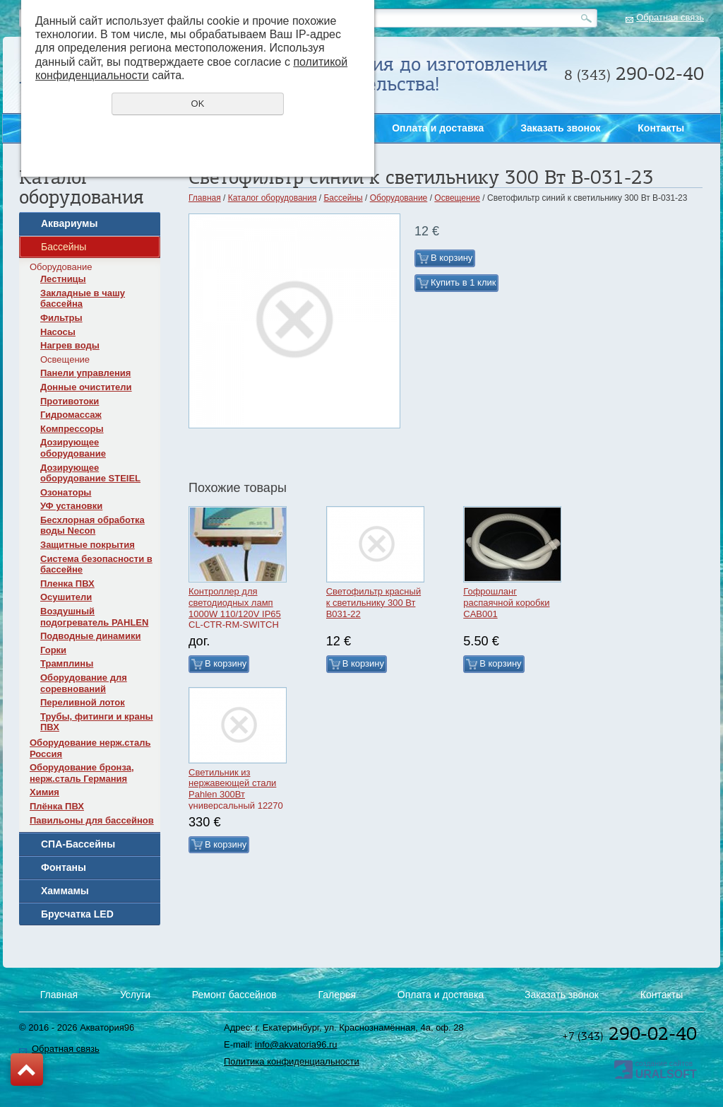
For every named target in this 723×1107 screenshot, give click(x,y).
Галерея (337, 994)
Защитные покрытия (87, 544)
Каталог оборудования (272, 198)
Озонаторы (65, 492)
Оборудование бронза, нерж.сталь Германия (82, 773)
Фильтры (61, 317)
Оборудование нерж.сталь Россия (90, 748)
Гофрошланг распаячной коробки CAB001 (506, 602)
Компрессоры (72, 428)
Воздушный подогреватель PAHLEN (94, 617)
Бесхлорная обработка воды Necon (92, 526)
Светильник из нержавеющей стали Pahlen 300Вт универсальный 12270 (236, 789)
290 (634, 74)
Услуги (135, 994)
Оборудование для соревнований (83, 683)
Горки (53, 650)
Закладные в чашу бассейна (82, 299)
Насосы (58, 332)
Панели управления (85, 373)
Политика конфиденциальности (291, 1061)
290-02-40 (629, 1033)
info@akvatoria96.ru (296, 1044)
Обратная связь (670, 17)
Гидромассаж (71, 414)
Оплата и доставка (438, 128)
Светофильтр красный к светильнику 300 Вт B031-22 (374, 602)
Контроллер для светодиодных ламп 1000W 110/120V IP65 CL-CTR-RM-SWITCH (235, 608)
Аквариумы (69, 223)
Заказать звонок (703, 281)
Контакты (661, 128)
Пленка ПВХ (67, 583)
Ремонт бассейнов (234, 994)
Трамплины (66, 663)
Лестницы (63, 279)
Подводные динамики (90, 636)
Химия (44, 792)
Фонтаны (63, 867)
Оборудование (61, 267)
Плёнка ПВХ (57, 806)
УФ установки (71, 505)
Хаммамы (65, 890)
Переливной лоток (82, 702)
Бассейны (63, 246)
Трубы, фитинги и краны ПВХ (96, 722)
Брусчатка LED (77, 914)
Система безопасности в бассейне (96, 564)
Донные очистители (86, 387)
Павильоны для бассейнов (92, 820)
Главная (205, 198)
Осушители (66, 597)
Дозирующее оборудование (73, 448)
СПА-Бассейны (78, 844)
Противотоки (69, 401)
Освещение (65, 359)
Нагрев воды (70, 345)
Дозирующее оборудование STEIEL (90, 473)
